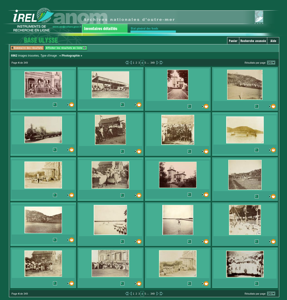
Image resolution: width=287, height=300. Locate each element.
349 (153, 62)
